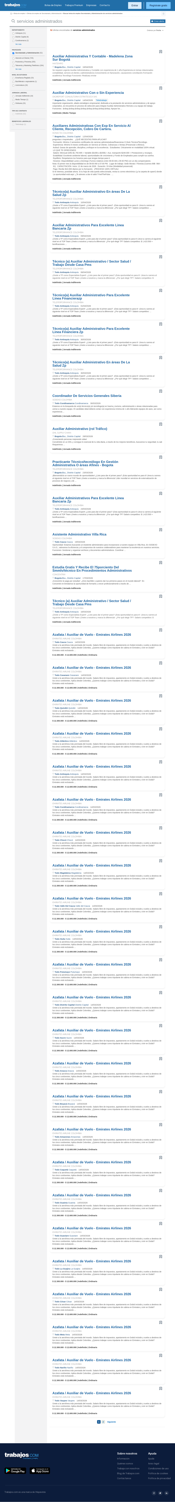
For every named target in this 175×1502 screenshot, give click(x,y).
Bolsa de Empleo (53, 5)
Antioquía (18, 33)
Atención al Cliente (22, 58)
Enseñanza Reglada (23, 78)
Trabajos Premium (74, 5)
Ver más (18, 44)
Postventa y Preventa (23, 62)
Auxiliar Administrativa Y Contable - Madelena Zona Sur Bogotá (92, 58)
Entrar (135, 5)
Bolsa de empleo (19, 13)
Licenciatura (20, 85)
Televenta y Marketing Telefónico (27, 65)
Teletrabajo (20, 124)
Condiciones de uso (158, 1468)
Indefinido (20, 114)
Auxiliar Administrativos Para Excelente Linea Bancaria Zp (88, 227)
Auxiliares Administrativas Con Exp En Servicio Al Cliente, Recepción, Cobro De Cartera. (91, 127)
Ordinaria (19, 103)
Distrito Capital (20, 37)
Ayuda (151, 1459)
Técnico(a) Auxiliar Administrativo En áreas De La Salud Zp (91, 193)
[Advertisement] (101, 42)
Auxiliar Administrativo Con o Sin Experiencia (88, 92)
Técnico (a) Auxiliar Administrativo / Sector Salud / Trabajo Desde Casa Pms (91, 263)
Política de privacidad (159, 1478)
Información (123, 1459)
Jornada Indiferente (22, 96)
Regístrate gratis (158, 5)
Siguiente (111, 1422)
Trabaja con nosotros (128, 1468)
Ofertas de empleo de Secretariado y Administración (44, 13)
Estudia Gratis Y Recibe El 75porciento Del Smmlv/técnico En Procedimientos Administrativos (92, 569)
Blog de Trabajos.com (128, 1473)
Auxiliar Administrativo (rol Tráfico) (79, 428)
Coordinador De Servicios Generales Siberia (86, 395)
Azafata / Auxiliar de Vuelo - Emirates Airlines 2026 (91, 634)
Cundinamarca (20, 40)
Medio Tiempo (20, 100)
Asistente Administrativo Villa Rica (79, 534)
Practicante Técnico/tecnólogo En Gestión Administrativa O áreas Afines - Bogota (85, 463)
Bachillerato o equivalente (24, 82)
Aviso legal (153, 1464)
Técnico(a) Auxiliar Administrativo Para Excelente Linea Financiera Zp (91, 330)
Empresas (91, 5)
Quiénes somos (125, 1464)
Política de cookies (158, 1473)
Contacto (105, 5)
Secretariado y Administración (27, 53)
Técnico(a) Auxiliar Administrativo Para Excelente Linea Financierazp (91, 296)
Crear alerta (159, 21)
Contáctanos (124, 1478)
